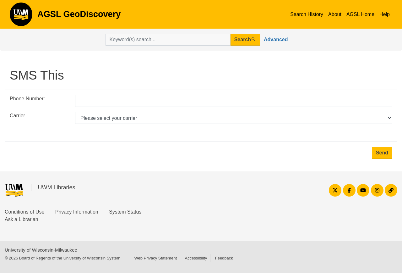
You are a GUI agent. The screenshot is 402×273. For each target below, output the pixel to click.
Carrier (17, 115)
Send (382, 152)
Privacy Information (76, 211)
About (334, 14)
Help (384, 14)
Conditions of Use (24, 211)
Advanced (276, 39)
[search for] (168, 40)
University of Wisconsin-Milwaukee (41, 250)
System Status (125, 211)
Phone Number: (27, 98)
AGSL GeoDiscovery (21, 16)
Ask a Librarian (21, 219)
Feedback (224, 258)
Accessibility (196, 258)
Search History (306, 14)
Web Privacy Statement (155, 258)
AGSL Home (360, 14)
